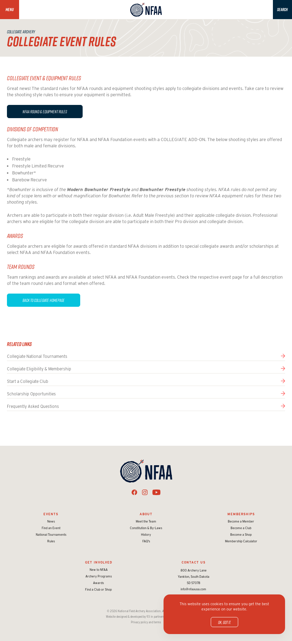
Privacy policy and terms (146, 622)
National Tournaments (51, 534)
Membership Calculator (241, 541)
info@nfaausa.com (193, 589)
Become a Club (241, 528)
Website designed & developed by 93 (128, 616)
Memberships (241, 514)
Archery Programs (98, 576)
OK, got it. (224, 622)
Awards (98, 583)
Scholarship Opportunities (31, 393)
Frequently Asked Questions (33, 406)
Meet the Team (146, 521)
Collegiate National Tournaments (37, 356)
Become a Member (241, 521)
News (51, 521)
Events (50, 514)
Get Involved (98, 562)
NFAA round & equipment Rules (45, 111)
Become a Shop (241, 534)
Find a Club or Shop (98, 589)
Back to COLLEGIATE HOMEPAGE (44, 300)
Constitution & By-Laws (146, 528)
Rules (51, 541)
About (146, 514)
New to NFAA (99, 570)
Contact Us (194, 562)
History (146, 534)
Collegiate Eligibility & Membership (39, 368)
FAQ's (146, 541)
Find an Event (51, 528)
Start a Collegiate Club (27, 381)
